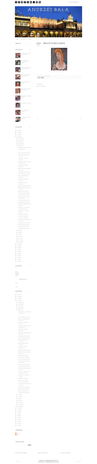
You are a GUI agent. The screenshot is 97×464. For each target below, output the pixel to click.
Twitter (22, 2)
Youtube (28, 2)
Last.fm (34, 2)
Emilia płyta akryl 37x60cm (26, 103)
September (20, 143)
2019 (18, 249)
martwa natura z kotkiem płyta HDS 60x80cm (25, 75)
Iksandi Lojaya (56, 461)
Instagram (37, 2)
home (17, 39)
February (20, 240)
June (19, 232)
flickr (31, 2)
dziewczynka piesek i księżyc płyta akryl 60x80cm (25, 61)
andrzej (18, 434)
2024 (18, 134)
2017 (18, 253)
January (19, 241)
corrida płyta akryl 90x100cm (23, 226)
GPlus (25, 2)
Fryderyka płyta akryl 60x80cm (23, 228)
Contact (29, 39)
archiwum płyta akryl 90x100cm (24, 152)
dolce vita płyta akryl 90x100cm (24, 111)
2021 (18, 245)
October (19, 141)
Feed (16, 2)
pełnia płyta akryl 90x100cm (23, 191)
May (19, 234)
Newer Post (37, 118)
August (19, 145)
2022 (18, 243)
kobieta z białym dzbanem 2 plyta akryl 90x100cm (26, 68)
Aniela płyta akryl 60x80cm (23, 214)
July (19, 230)
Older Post (80, 118)
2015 (18, 257)
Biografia (17, 274)
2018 (18, 251)
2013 (18, 261)
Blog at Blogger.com (41, 461)
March (19, 238)
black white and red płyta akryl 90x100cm (25, 54)
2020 (18, 247)
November (20, 140)
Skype (40, 2)
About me (23, 39)
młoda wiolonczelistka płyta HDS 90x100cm (26, 89)
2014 (18, 259)
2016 (18, 255)
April (19, 236)
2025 (18, 132)
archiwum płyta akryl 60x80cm (23, 193)
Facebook (19, 2)
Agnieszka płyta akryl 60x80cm (24, 224)
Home (16, 271)
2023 (18, 136)
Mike (17, 433)
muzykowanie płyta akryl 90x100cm (24, 185)
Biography (17, 272)
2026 (18, 130)
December (20, 138)
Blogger (25, 279)
